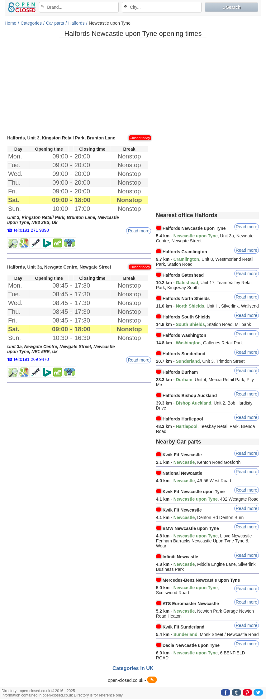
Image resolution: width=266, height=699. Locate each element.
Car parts (55, 23)
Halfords (76, 23)
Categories (31, 23)
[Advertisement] (133, 85)
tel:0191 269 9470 (31, 359)
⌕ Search (231, 7)
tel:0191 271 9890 (31, 230)
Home (10, 23)
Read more (138, 230)
